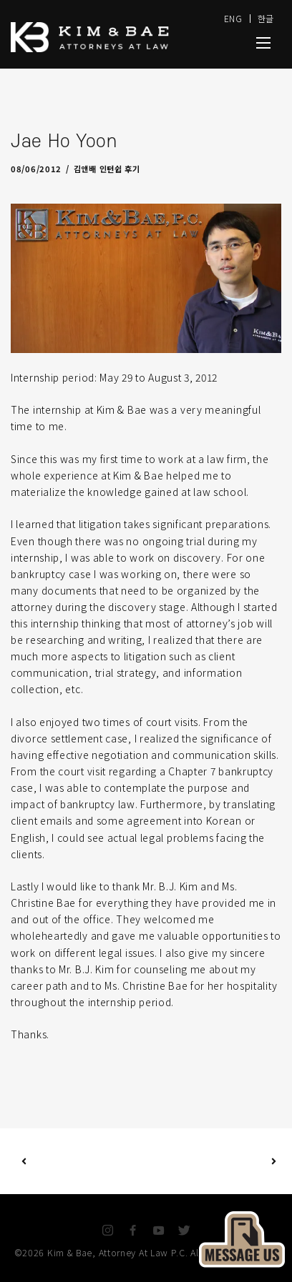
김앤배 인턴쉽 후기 (107, 168)
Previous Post (23, 1161)
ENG (233, 18)
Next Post (210, 1161)
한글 (266, 18)
